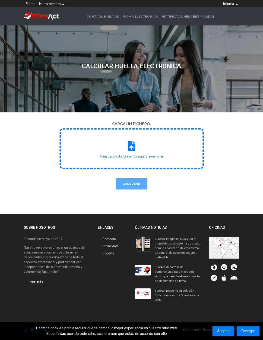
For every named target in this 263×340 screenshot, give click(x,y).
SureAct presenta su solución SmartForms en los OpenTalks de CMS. (177, 295)
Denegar (248, 331)
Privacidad (110, 246)
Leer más (36, 282)
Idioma (229, 4)
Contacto (109, 239)
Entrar (30, 4)
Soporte (108, 253)
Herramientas (50, 4)
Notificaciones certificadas (188, 16)
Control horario (103, 16)
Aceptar (223, 331)
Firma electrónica (140, 16)
